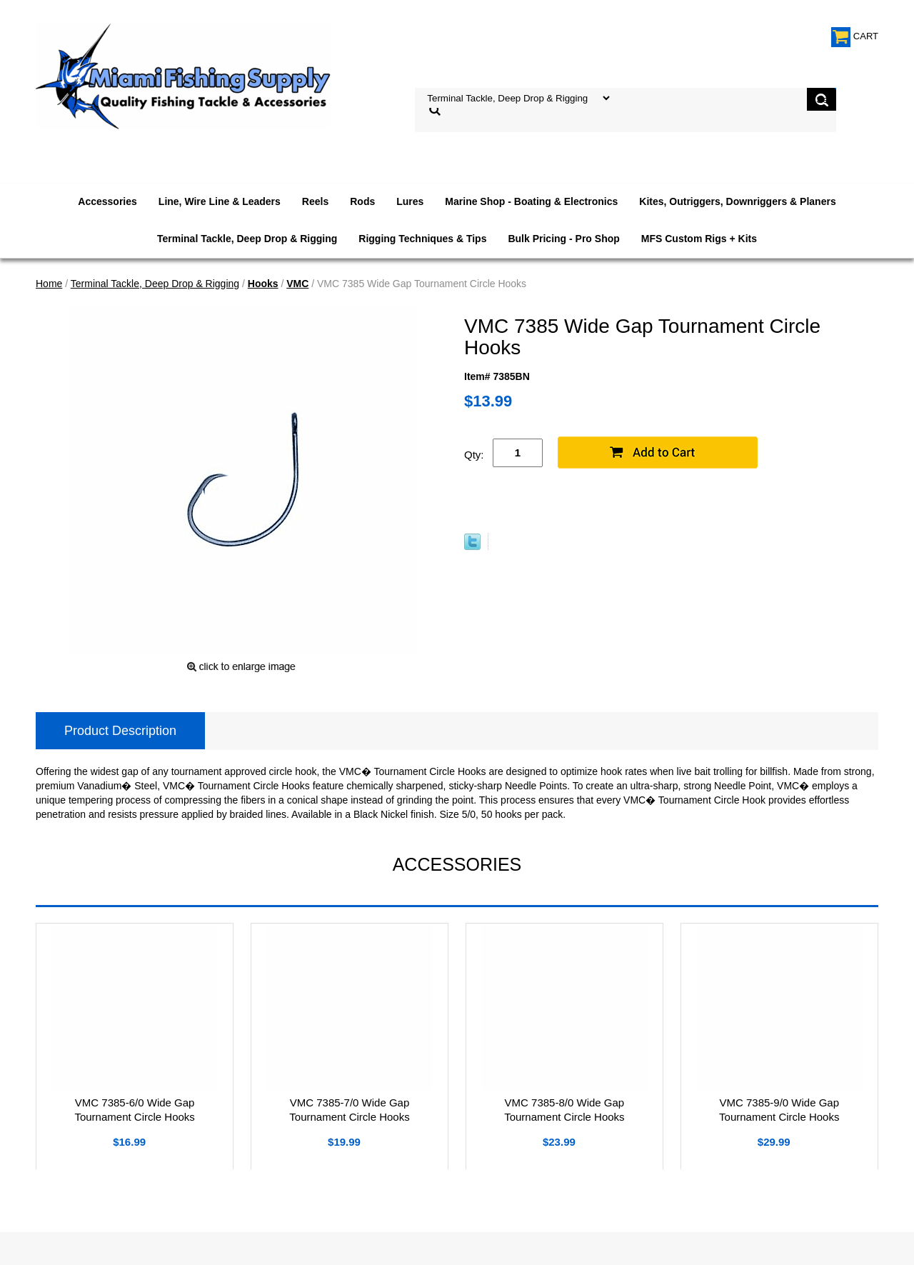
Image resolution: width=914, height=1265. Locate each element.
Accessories (107, 201)
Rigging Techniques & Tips (422, 238)
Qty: (474, 455)
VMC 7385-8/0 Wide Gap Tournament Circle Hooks (564, 1109)
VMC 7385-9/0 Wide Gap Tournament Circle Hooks (779, 1109)
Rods (362, 201)
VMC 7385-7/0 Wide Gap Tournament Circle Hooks (349, 1109)
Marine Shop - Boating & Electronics (531, 201)
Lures (409, 201)
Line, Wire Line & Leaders (220, 201)
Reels (315, 201)
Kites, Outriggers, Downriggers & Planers (737, 201)
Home (49, 283)
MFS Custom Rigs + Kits (699, 238)
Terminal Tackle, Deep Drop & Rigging (247, 238)
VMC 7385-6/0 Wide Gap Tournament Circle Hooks (134, 1109)
